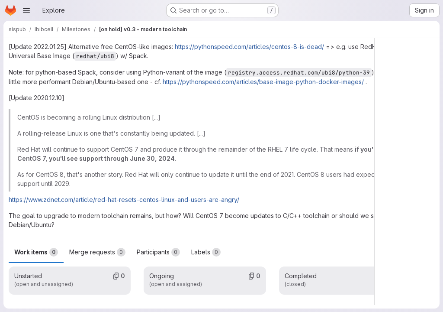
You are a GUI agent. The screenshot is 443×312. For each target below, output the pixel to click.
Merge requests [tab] (97, 252)
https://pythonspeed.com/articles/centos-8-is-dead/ (249, 46)
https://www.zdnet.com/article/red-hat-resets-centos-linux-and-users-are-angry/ (124, 199)
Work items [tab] (36, 252)
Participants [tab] (158, 252)
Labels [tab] (206, 252)
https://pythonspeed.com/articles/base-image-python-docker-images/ (263, 81)
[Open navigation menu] (26, 10)
